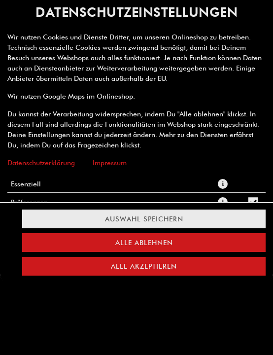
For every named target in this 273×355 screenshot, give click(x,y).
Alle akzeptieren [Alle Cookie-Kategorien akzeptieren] (144, 266)
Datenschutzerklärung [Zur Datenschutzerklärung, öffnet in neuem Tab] (41, 163)
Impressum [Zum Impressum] (110, 163)
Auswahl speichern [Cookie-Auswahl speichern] (144, 219)
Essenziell (26, 184)
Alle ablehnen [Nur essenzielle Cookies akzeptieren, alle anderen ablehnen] (144, 243)
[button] (223, 184)
